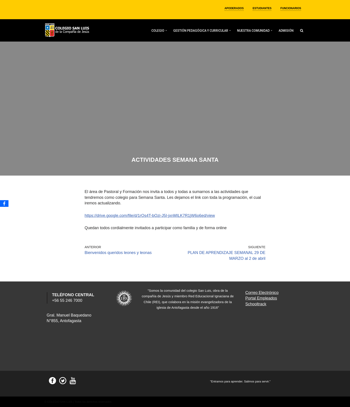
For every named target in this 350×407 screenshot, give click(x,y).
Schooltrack (255, 303)
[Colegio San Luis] (67, 30)
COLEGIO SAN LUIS (59, 401)
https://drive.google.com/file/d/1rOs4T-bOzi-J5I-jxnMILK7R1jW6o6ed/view (150, 215)
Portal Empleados (261, 298)
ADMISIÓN (286, 30)
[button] (166, 30)
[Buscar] (301, 30)
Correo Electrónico (262, 292)
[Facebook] (4, 203)
